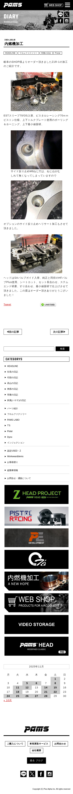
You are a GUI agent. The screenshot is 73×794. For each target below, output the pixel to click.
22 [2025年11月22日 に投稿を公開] (55, 691)
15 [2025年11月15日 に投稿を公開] (55, 687)
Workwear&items (15, 456)
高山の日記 (12, 383)
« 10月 (8, 700)
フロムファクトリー (28, 53)
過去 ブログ (36, 760)
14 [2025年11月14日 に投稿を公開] (46, 687)
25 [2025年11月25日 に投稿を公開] (17, 696)
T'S (8, 425)
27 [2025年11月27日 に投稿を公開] (36, 696)
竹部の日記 (12, 377)
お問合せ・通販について (19, 478)
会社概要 (36, 750)
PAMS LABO (13, 420)
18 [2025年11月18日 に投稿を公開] (17, 691)
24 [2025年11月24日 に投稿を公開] (8, 696)
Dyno (9, 437)
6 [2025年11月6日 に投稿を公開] (36, 683)
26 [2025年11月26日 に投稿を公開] (27, 696)
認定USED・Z (14, 451)
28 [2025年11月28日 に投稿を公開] (46, 696)
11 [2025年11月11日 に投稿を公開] (17, 687)
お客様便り (12, 462)
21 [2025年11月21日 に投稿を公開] (46, 691)
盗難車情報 (12, 470)
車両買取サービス (39, 743)
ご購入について (15, 743)
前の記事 (14, 331)
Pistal (57, 53)
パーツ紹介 (12, 408)
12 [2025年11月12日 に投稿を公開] (27, 687)
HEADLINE (10, 53)
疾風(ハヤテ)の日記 (16, 400)
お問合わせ (60, 743)
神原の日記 (12, 389)
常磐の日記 (46, 53)
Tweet (7, 304)
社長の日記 (12, 372)
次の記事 (58, 331)
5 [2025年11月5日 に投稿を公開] (27, 683)
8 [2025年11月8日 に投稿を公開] (55, 683)
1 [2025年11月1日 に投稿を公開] (55, 678)
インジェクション (15, 442)
